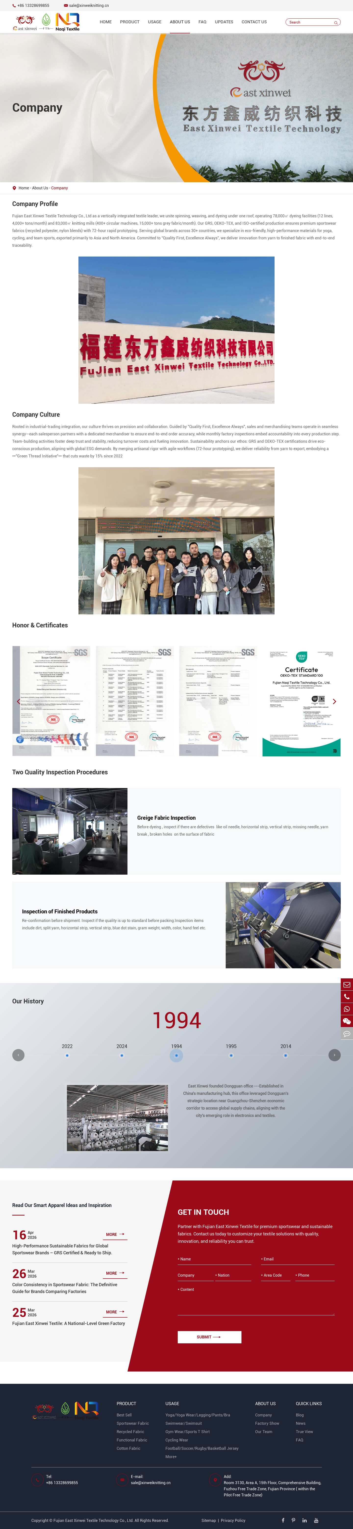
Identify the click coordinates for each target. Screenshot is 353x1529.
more (115, 1234)
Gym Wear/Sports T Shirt (187, 1431)
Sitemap (209, 1520)
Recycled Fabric (130, 1431)
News (300, 1423)
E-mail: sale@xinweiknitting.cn (151, 1479)
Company (59, 188)
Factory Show (267, 1423)
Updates (224, 21)
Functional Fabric (132, 1440)
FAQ (202, 21)
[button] (18, 701)
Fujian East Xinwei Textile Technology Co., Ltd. (93, 1520)
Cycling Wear (176, 1440)
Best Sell (124, 1415)
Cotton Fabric (128, 1448)
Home (106, 21)
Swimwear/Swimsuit (183, 1423)
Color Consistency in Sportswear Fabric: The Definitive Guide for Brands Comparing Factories (64, 1288)
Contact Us (254, 21)
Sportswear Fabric (133, 1423)
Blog (300, 1415)
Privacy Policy (233, 1520)
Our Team (263, 1431)
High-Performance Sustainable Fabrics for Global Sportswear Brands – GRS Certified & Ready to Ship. (62, 1249)
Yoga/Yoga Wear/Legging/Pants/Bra (197, 1415)
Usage (154, 21)
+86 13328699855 (30, 5)
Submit (209, 1337)
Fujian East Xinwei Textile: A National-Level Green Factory (68, 1323)
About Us (180, 21)
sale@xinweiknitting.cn (86, 5)
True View (304, 1431)
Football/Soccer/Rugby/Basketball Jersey (202, 1448)
